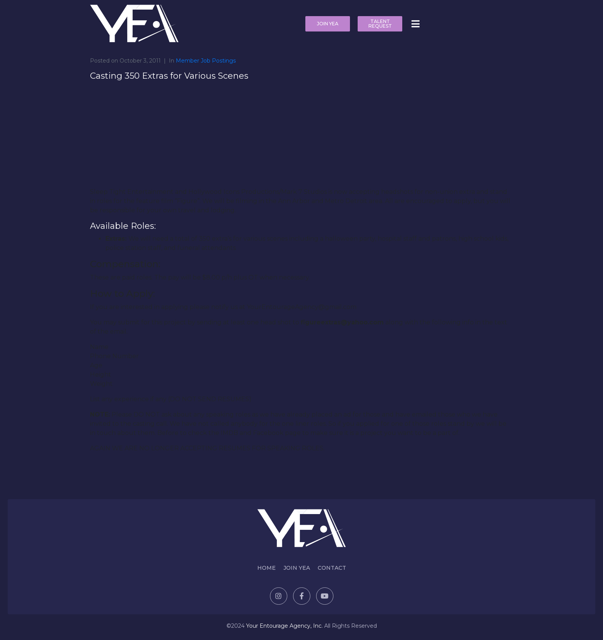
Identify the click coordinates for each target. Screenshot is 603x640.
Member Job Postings (206, 60)
